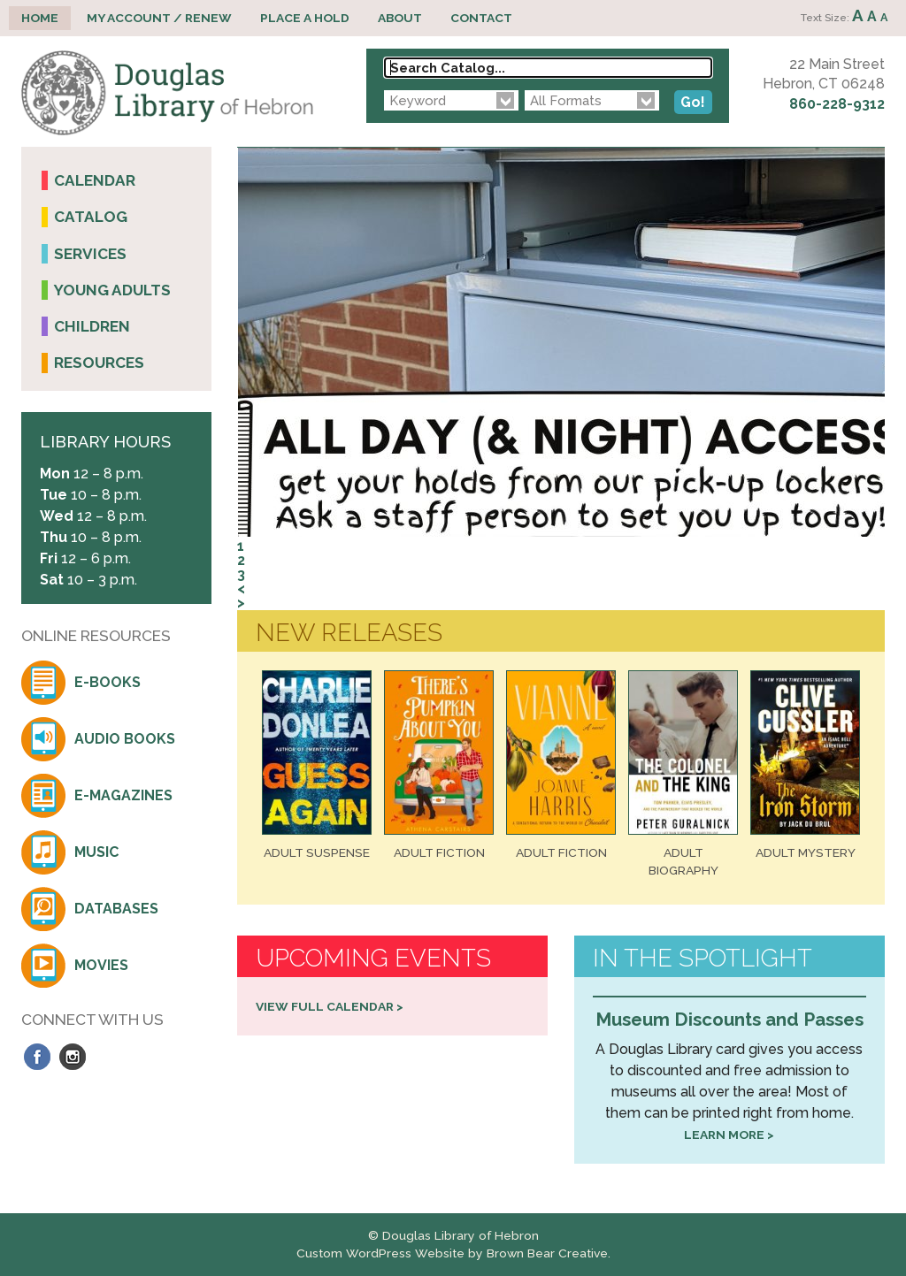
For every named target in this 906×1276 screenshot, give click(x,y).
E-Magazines (123, 795)
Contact (481, 18)
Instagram (72, 1056)
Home (39, 18)
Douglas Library (167, 93)
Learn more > (729, 1134)
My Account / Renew (159, 18)
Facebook (37, 1056)
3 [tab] (241, 574)
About (400, 18)
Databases (116, 908)
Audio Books (124, 738)
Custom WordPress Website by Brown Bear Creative (452, 1253)
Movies (101, 965)
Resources (99, 362)
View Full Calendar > (329, 1006)
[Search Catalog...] (548, 67)
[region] (561, 378)
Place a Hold (304, 18)
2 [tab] (241, 560)
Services (90, 254)
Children (92, 326)
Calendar (94, 180)
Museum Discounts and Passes (729, 1019)
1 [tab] (240, 546)
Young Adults (112, 290)
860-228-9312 (837, 104)
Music (96, 852)
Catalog (90, 216)
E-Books (107, 682)
